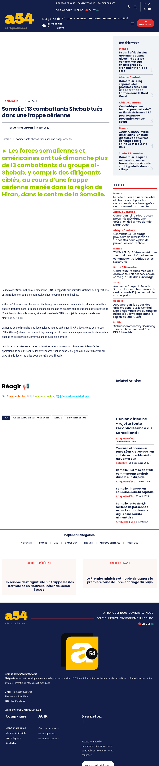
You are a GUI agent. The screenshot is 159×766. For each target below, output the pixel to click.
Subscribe (98, 737)
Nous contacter (16, 396)
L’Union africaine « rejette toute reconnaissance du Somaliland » (132, 399)
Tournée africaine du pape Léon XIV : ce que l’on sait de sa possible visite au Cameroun (134, 425)
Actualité (121, 434)
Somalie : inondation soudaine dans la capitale (133, 459)
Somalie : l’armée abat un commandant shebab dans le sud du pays (134, 443)
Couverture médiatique (75, 396)
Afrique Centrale (128, 72)
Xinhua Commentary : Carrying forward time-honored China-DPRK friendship (132, 304)
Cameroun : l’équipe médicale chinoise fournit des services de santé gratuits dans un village (134, 146)
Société (117, 277)
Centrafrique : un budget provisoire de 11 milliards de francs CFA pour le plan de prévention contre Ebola (135, 102)
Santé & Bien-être (129, 137)
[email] (98, 727)
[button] (135, 7)
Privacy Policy (93, 749)
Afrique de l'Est (125, 412)
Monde (122, 49)
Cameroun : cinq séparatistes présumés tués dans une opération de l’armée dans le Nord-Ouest (134, 81)
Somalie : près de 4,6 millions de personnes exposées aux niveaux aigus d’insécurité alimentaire (135, 475)
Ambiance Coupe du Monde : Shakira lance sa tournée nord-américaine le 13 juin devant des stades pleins (133, 267)
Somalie (11, 101)
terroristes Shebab (76, 418)
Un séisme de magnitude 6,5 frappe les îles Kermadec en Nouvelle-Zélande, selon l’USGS (39, 548)
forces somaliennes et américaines (31, 418)
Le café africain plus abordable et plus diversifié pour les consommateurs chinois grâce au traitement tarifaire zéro (135, 59)
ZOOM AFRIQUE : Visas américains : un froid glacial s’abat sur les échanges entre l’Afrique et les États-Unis (133, 123)
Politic (117, 298)
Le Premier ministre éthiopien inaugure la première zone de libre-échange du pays (119, 542)
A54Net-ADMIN (23, 127)
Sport (116, 259)
